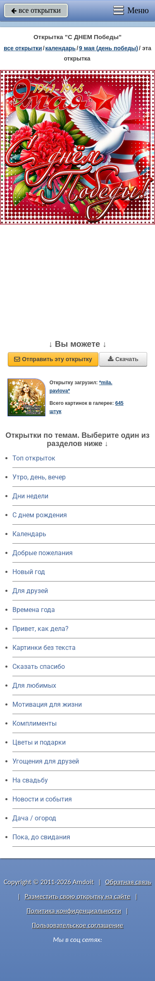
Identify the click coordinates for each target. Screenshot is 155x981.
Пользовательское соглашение (77, 925)
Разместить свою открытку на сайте (78, 896)
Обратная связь (128, 882)
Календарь (60, 48)
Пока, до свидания (41, 837)
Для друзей (30, 591)
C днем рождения (39, 515)
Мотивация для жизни (47, 704)
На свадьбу (30, 780)
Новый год (28, 572)
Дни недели (30, 496)
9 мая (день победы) (108, 48)
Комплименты (34, 723)
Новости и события (42, 799)
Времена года (33, 610)
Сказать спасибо (38, 666)
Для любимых (34, 685)
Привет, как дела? (40, 629)
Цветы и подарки (39, 742)
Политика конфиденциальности (73, 910)
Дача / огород (34, 818)
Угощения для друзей (45, 761)
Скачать (123, 359)
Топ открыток (33, 458)
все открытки (36, 10)
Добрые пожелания (42, 553)
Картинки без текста (44, 648)
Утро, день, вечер (39, 477)
